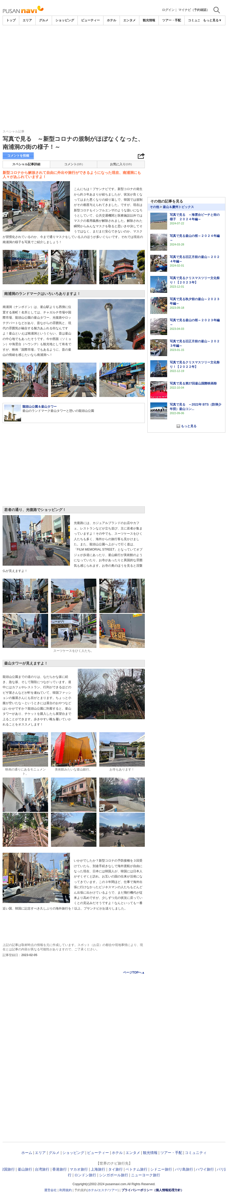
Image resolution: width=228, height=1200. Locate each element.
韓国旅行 (7, 1169)
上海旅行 (98, 1169)
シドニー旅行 (161, 1169)
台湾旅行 (42, 1169)
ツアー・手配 (171, 20)
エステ (102, 1190)
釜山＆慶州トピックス (178, 207)
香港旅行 (59, 1169)
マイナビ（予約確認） (194, 10)
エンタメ (129, 20)
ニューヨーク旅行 (145, 1175)
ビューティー (90, 20)
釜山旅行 (25, 1169)
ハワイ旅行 (205, 1169)
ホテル (111, 20)
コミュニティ (197, 20)
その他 (154, 207)
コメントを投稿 (18, 155)
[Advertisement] (114, 64)
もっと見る (189, 426)
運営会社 (50, 1190)
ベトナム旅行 (136, 1169)
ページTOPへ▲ (134, 972)
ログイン (168, 10)
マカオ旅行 (79, 1169)
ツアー (113, 1190)
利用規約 (65, 1190)
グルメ (43, 20)
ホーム (26, 1153)
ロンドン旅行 (85, 1175)
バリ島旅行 (184, 1169)
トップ (11, 20)
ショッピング (64, 20)
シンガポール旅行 (113, 1175)
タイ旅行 (115, 1169)
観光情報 (149, 20)
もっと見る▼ (212, 20)
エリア (27, 20)
